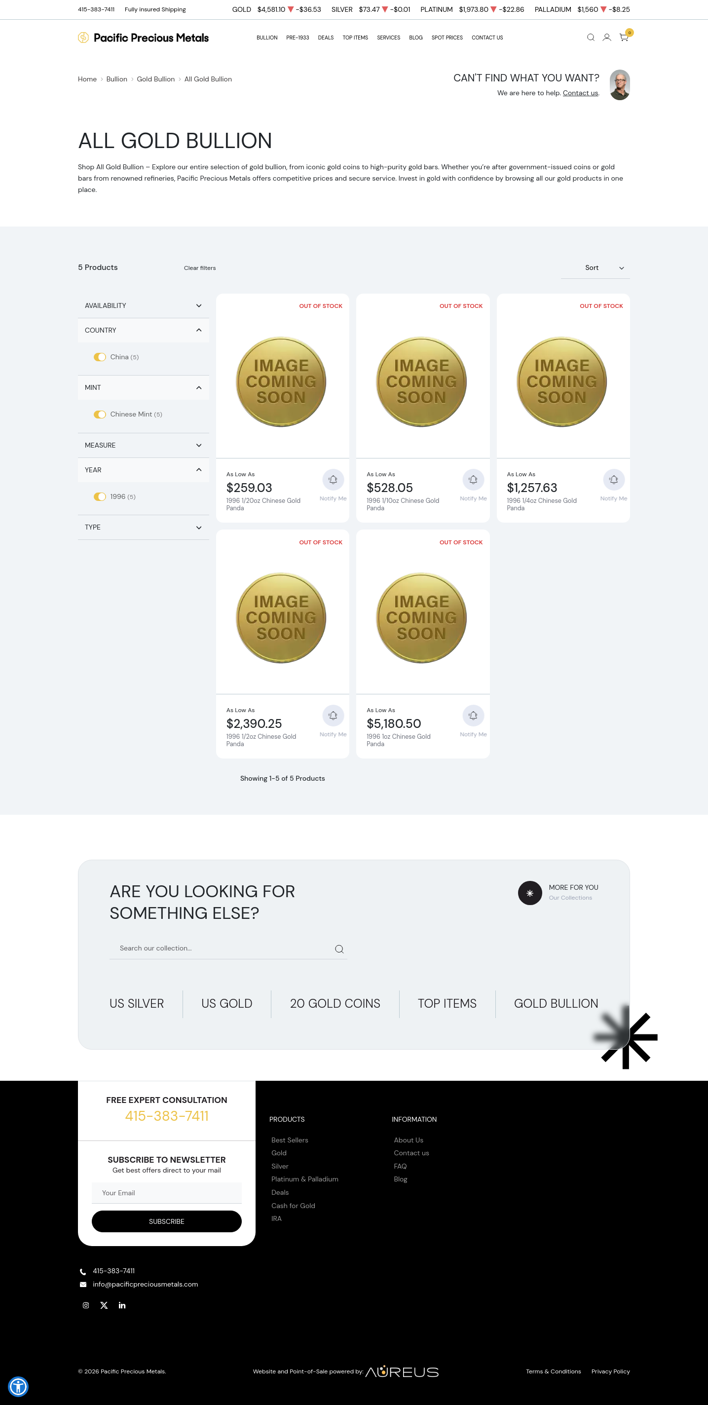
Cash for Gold (293, 1205)
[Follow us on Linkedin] (122, 1305)
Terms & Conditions (553, 1371)
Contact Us (487, 38)
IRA (276, 1218)
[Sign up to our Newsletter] (167, 1221)
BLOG (416, 38)
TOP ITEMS (355, 38)
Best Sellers (289, 1140)
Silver (280, 1166)
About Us (409, 1140)
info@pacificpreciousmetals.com (145, 1284)
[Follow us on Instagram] (86, 1305)
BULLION (267, 38)
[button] (18, 1386)
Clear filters (200, 268)
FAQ (400, 1166)
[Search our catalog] (228, 948)
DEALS (326, 38)
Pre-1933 (298, 38)
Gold (279, 1152)
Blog (401, 1179)
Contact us (580, 92)
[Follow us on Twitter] (104, 1305)
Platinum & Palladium (304, 1179)
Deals (280, 1192)
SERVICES (388, 38)
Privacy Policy (611, 1371)
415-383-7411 (166, 1116)
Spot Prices (447, 38)
